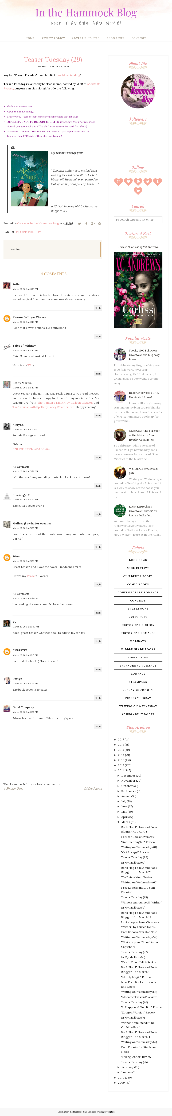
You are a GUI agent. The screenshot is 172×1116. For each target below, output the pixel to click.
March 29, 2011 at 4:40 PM (25, 322)
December (128, 775)
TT (29, 365)
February (127, 1067)
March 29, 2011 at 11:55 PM (25, 712)
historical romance (138, 633)
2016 (121, 744)
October (127, 786)
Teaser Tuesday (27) (134, 952)
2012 (121, 765)
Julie (16, 284)
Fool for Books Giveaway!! (138, 836)
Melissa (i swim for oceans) (32, 523)
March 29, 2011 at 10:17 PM (25, 655)
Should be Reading (68, 75)
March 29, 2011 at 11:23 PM (25, 683)
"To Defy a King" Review (137, 877)
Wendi (17, 556)
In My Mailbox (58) (133, 957)
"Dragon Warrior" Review (138, 1012)
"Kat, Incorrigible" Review (138, 842)
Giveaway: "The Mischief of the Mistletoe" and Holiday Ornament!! (144, 435)
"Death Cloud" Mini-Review (139, 962)
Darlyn (17, 678)
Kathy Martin (22, 383)
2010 (121, 1077)
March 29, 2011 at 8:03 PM (25, 528)
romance (138, 673)
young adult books (138, 714)
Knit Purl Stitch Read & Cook (31, 449)
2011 (121, 770)
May (124, 811)
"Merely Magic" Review (136, 977)
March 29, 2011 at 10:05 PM (26, 626)
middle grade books (138, 649)
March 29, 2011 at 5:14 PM (25, 429)
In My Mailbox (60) (133, 862)
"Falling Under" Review (136, 1056)
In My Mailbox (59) (133, 907)
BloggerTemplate (107, 1112)
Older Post (92, 789)
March (125, 822)
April (124, 817)
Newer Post (14, 789)
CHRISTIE (20, 650)
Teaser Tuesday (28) (134, 897)
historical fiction (138, 625)
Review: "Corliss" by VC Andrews (138, 247)
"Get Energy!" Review (135, 852)
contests (138, 600)
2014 (121, 755)
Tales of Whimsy (24, 345)
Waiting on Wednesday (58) (139, 991)
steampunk (138, 681)
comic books (138, 584)
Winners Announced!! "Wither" (141, 902)
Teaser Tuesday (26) (134, 1002)
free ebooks (138, 608)
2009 (121, 1082)
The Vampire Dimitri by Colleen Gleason (65, 402)
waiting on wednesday (138, 706)
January (126, 1072)
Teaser (31, 576)
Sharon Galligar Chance (29, 317)
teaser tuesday (28, 232)
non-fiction (138, 657)
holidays (138, 641)
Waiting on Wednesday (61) (139, 847)
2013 (121, 760)
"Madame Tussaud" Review (139, 997)
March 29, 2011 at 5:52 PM (25, 471)
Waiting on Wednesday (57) (139, 1042)
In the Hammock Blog (86, 11)
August (126, 796)
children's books (138, 576)
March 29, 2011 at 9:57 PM (25, 598)
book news (138, 560)
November (128, 780)
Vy (14, 622)
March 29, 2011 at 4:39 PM (25, 289)
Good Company (23, 707)
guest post (138, 616)
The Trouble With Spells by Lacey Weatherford (43, 407)
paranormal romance (138, 665)
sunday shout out (138, 689)
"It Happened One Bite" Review (141, 1007)
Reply (98, 308)
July (123, 801)
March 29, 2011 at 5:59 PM (25, 499)
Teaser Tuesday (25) (134, 1062)
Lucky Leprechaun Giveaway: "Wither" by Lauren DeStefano (143, 511)
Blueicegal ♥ (21, 495)
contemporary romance (138, 592)
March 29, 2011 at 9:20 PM (25, 561)
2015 (121, 749)
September (128, 791)
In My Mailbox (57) (133, 1017)
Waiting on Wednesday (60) (139, 882)
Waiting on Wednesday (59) (139, 937)
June (124, 806)
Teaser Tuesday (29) (134, 857)
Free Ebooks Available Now (139, 932)
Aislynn (18, 424)
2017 (121, 739)
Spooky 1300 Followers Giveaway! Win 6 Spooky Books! (144, 355)
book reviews (138, 568)
